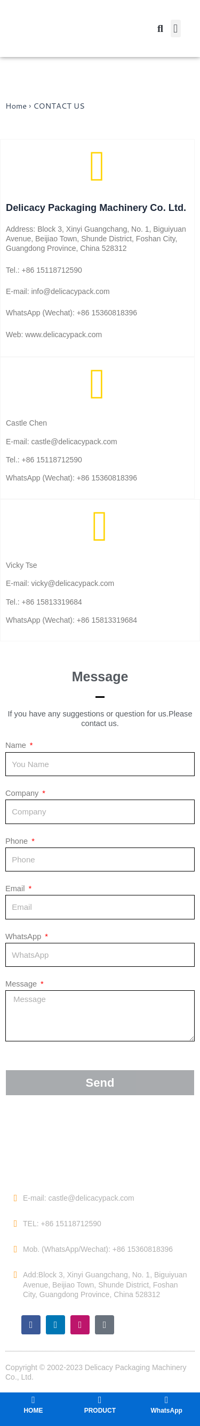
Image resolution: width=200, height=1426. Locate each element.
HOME (33, 1410)
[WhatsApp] (166, 1400)
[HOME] (33, 1400)
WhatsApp (24, 936)
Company (23, 793)
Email (16, 888)
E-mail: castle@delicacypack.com (78, 1198)
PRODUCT (100, 1410)
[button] (176, 28)
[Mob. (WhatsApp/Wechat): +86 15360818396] (15, 1249)
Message (22, 984)
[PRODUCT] (100, 1400)
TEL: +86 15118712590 (62, 1223)
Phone (17, 841)
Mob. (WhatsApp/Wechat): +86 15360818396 (98, 1249)
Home (16, 105)
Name (16, 745)
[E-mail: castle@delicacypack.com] (15, 1198)
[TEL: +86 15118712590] (15, 1223)
